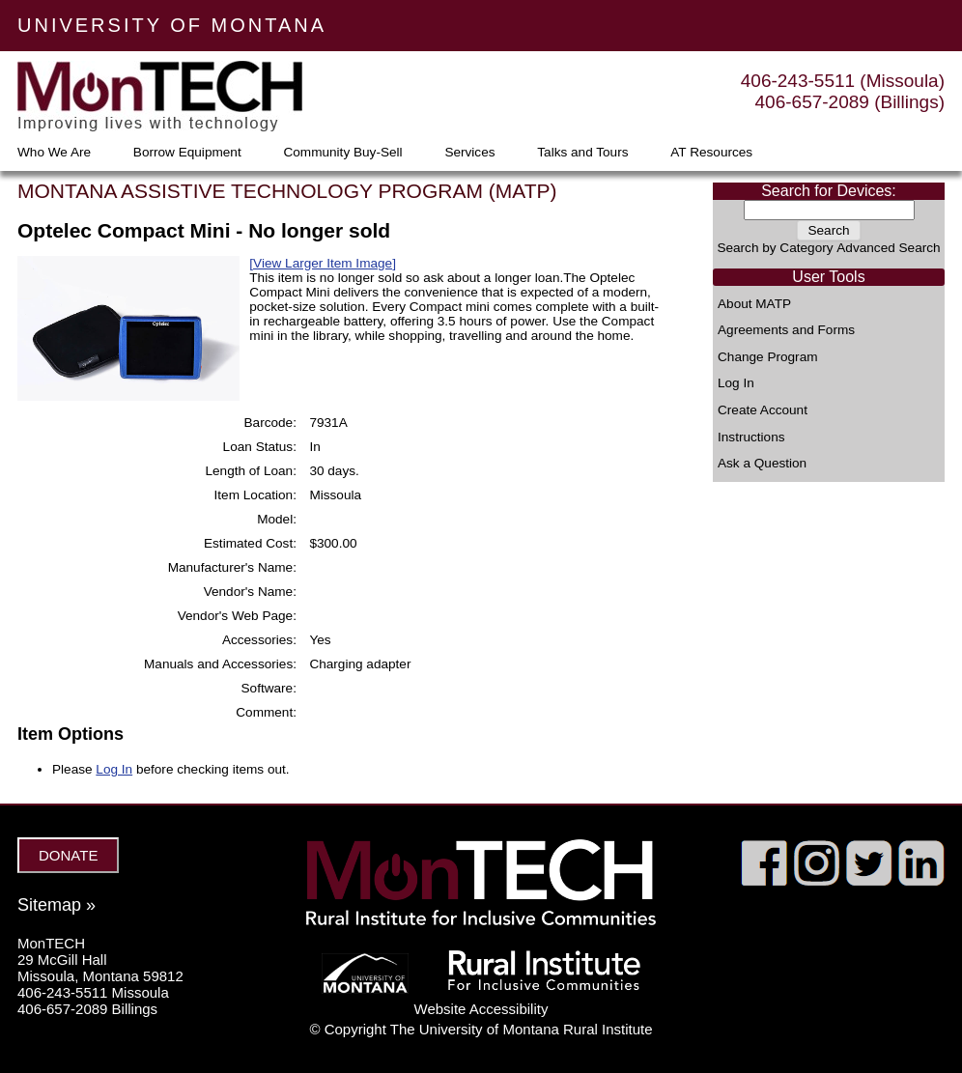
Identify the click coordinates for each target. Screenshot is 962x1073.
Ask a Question (762, 463)
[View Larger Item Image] (322, 263)
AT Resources (711, 152)
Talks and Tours (582, 152)
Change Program (768, 357)
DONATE (68, 855)
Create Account (762, 410)
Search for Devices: (828, 191)
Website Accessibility (481, 1009)
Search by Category (775, 247)
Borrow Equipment (187, 152)
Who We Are (54, 152)
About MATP (754, 304)
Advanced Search (888, 247)
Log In (736, 383)
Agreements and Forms (786, 330)
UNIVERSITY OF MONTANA (171, 25)
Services (469, 152)
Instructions (751, 437)
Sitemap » (56, 905)
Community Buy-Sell (342, 152)
